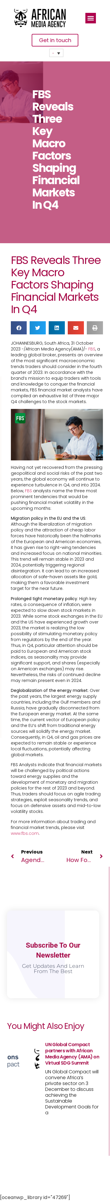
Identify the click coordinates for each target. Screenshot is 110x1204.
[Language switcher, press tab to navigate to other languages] (56, 53)
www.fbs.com (25, 833)
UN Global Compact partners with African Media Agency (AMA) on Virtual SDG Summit (72, 1053)
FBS (91, 349)
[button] (90, 18)
